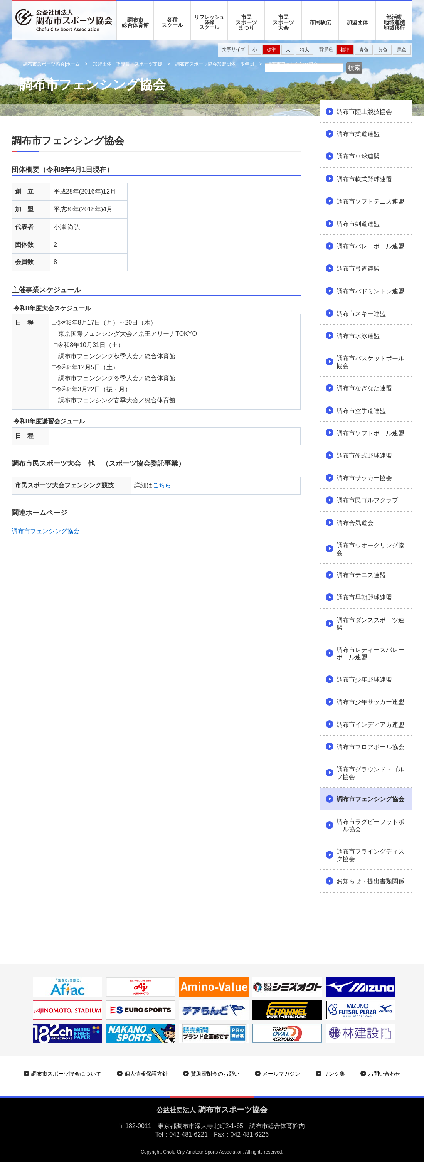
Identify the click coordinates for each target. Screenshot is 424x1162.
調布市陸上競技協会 (364, 111)
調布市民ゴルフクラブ (367, 500)
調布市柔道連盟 (358, 134)
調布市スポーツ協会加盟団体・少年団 (214, 64)
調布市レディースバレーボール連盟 (370, 653)
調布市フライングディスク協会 (370, 855)
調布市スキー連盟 (361, 313)
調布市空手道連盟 (361, 411)
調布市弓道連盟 (358, 268)
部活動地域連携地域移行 (394, 22)
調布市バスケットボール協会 (370, 362)
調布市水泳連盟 (358, 336)
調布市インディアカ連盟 (370, 724)
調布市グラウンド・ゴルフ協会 (370, 773)
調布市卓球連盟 (358, 156)
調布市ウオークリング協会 (370, 549)
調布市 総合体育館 (135, 22)
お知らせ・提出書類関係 (370, 881)
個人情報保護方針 (146, 1074)
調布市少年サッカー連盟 (370, 702)
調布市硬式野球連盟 (364, 455)
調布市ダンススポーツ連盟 (370, 624)
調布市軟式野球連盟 (364, 179)
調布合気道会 (355, 523)
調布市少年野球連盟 (364, 679)
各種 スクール (172, 22)
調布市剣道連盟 (358, 224)
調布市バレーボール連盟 (370, 246)
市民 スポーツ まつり (246, 22)
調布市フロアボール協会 (370, 747)
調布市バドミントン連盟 (370, 291)
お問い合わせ (384, 1074)
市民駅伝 (320, 22)
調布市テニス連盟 (361, 575)
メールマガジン (281, 1074)
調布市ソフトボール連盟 (370, 433)
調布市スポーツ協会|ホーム (51, 64)
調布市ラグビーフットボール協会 (370, 825)
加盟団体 (357, 22)
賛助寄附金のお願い (215, 1074)
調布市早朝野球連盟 (364, 597)
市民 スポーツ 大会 (283, 22)
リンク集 (334, 1074)
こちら (162, 485)
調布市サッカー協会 (364, 478)
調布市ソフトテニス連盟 (370, 201)
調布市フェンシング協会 (45, 531)
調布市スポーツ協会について (66, 1074)
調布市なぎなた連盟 (364, 388)
